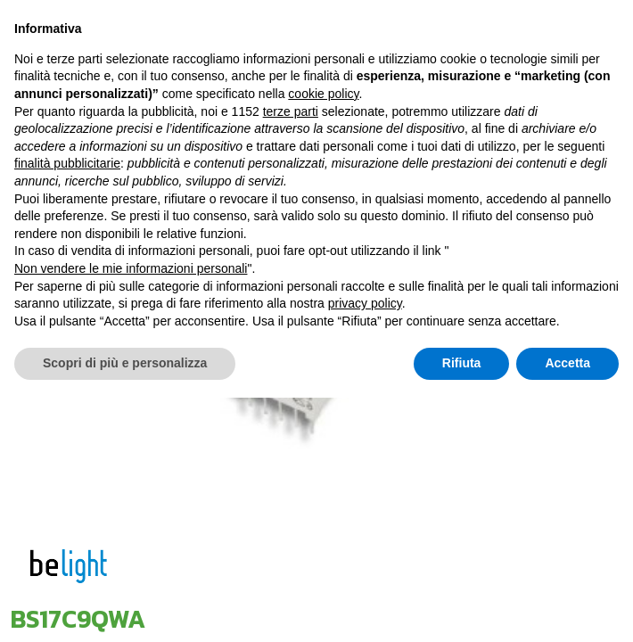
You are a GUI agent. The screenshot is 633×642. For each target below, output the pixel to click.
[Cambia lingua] (556, 46)
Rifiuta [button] (461, 607)
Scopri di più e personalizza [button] (125, 607)
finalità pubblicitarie (67, 407)
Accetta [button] (567, 607)
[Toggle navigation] (519, 46)
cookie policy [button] (323, 338)
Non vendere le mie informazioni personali (130, 513)
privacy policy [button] (365, 547)
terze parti (290, 356)
